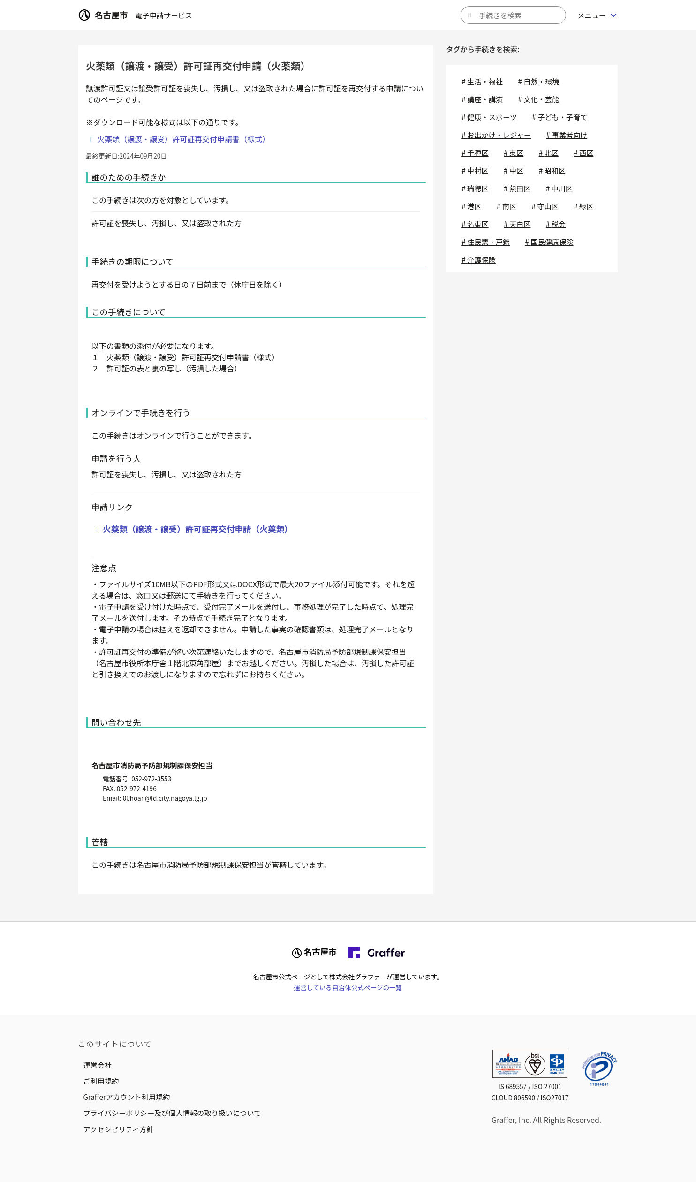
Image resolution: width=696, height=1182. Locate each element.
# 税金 (556, 224)
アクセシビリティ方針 (118, 1129)
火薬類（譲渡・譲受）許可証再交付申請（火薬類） (198, 529)
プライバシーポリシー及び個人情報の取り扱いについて (172, 1112)
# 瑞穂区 (474, 188)
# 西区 (583, 152)
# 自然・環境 (538, 81)
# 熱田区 (517, 188)
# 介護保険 (478, 259)
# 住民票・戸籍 (485, 241)
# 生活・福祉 (482, 81)
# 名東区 (474, 224)
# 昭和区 (552, 170)
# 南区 (506, 206)
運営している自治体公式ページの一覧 (348, 987)
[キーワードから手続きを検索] (513, 15)
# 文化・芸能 (538, 99)
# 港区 (471, 206)
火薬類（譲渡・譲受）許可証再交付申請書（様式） (183, 138)
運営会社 (97, 1065)
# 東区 (513, 152)
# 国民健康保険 (549, 241)
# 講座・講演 (482, 99)
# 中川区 (559, 188)
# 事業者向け (566, 134)
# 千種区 (474, 152)
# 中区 (513, 170)
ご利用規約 (101, 1081)
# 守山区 (544, 206)
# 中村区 (474, 170)
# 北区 (549, 152)
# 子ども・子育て (559, 117)
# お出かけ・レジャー (496, 134)
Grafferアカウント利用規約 (126, 1096)
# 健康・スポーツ (489, 117)
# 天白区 (517, 224)
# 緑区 (583, 206)
